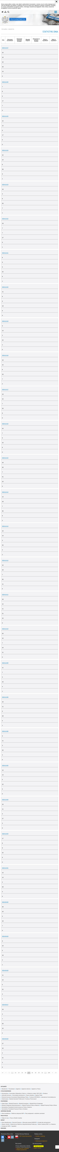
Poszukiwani (11, 1088)
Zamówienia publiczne (6, 1111)
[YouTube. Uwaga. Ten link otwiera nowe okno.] (9, 1137)
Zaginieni (18, 1088)
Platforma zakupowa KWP (17, 1113)
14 (18, 1072)
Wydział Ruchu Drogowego (36, 1103)
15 (22, 1072)
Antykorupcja (5, 1098)
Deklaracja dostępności (41, 1141)
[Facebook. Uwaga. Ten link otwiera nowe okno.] (2, 1137)
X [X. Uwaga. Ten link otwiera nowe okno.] (5, 1137)
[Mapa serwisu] (5, 12)
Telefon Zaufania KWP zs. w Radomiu (47, 1124)
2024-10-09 (5, 663)
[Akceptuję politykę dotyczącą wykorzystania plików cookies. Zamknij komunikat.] (56, 1)
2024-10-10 (5, 628)
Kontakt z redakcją (40, 1136)
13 (15, 1072)
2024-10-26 (5, 82)
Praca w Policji (4, 1115)
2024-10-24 (5, 150)
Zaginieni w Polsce (35, 1088)
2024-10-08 (5, 697)
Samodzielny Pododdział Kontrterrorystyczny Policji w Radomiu (17, 1107)
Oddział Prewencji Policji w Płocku (49, 1105)
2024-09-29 (5, 936)
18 (32, 1072)
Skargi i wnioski (5, 1124)
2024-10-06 (5, 731)
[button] (55, 12)
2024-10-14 (5, 492)
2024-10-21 (5, 253)
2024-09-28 (5, 970)
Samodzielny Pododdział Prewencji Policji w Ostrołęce (15, 1109)
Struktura (45, 1093)
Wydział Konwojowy (23, 1103)
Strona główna (4, 29)
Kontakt (3, 1120)
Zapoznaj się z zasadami (22, 1148)
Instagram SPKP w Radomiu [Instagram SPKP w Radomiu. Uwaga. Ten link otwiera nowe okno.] (2, 1140)
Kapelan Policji (38, 1095)
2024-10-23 (5, 184)
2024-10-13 (5, 526)
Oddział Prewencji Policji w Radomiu (30, 1105)
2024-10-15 (5, 458)
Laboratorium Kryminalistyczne (48, 1097)
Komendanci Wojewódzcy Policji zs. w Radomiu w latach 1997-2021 (25, 1093)
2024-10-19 (5, 321)
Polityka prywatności (21, 1149)
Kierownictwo (5, 1093)
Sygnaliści (13, 1126)
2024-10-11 (5, 594)
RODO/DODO (3, 1128)
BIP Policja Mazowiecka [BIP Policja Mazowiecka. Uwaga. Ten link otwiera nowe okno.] (25, 1136)
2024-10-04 (5, 799)
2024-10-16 (5, 423)
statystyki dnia (11, 29)
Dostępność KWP (6, 1126)
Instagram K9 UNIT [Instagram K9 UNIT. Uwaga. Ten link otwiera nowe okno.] (12, 1137)
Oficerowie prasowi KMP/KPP (29, 1122)
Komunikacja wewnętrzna (18, 1095)
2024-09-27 (5, 1004)
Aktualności (4, 1086)
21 (42, 1072)
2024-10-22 (5, 218)
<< (2, 1073)
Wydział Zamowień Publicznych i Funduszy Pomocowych (22, 1098)
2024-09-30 (5, 902)
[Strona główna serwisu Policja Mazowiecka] (2, 12)
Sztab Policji (5, 1103)
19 (35, 1072)
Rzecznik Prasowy (16, 1122)
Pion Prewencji (4, 1101)
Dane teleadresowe (6, 1122)
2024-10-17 (5, 389)
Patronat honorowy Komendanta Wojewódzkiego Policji (15, 1097)
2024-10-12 (5, 560)
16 (25, 1072)
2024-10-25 (5, 116)
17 (28, 1072)
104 (49, 1072)
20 (39, 1072)
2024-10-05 (5, 765)
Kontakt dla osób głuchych (44, 1122)
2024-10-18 (5, 355)
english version (37, 1148)
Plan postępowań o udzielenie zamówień (35, 1113)
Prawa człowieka (30, 1095)
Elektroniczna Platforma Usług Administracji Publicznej (23, 1124)
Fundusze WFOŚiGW (34, 1097)
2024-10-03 (5, 833)
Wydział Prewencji (13, 1103)
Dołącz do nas (5, 1118)
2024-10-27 (5, 48)
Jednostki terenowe (6, 1095)
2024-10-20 (5, 287)
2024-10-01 (5, 868)
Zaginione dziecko (26, 1088)
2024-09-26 (5, 1038)
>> (55, 1073)
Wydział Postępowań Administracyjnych (11, 1105)
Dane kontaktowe (6, 1113)
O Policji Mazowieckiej (6, 1091)
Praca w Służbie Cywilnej (16, 1118)
